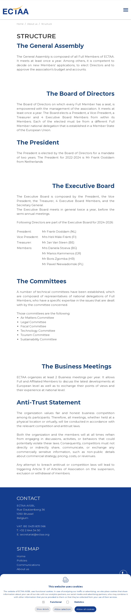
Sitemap (28, 549)
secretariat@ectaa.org (34, 534)
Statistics (79, 602)
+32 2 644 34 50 (29, 530)
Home (20, 23)
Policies (22, 560)
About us (32, 23)
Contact (28, 498)
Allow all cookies (85, 609)
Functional (56, 602)
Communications (28, 565)
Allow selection (62, 609)
